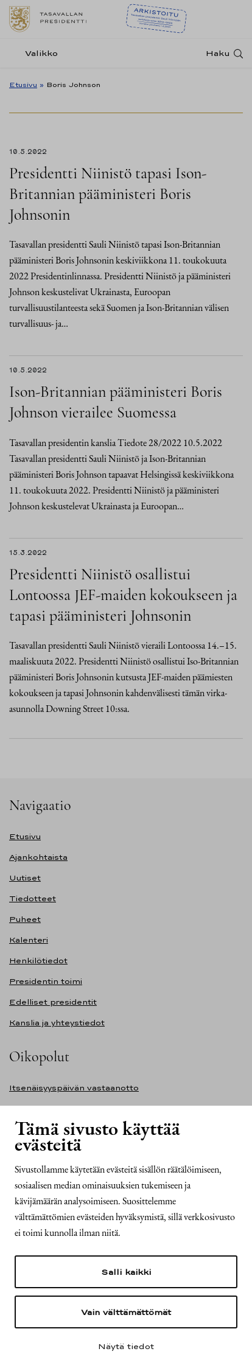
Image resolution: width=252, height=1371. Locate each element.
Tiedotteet (32, 898)
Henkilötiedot (38, 960)
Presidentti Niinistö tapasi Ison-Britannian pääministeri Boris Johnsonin (107, 194)
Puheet (25, 919)
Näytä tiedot (126, 1346)
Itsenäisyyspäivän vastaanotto (74, 1088)
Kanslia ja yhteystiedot (57, 1022)
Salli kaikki (126, 1271)
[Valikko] (37, 53)
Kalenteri (28, 940)
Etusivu (23, 84)
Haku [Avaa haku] (218, 53)
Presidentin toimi (45, 981)
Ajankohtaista (38, 857)
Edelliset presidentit (53, 1002)
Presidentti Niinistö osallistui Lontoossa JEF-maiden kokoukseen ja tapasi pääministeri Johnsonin (123, 595)
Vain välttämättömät (126, 1311)
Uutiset (25, 878)
